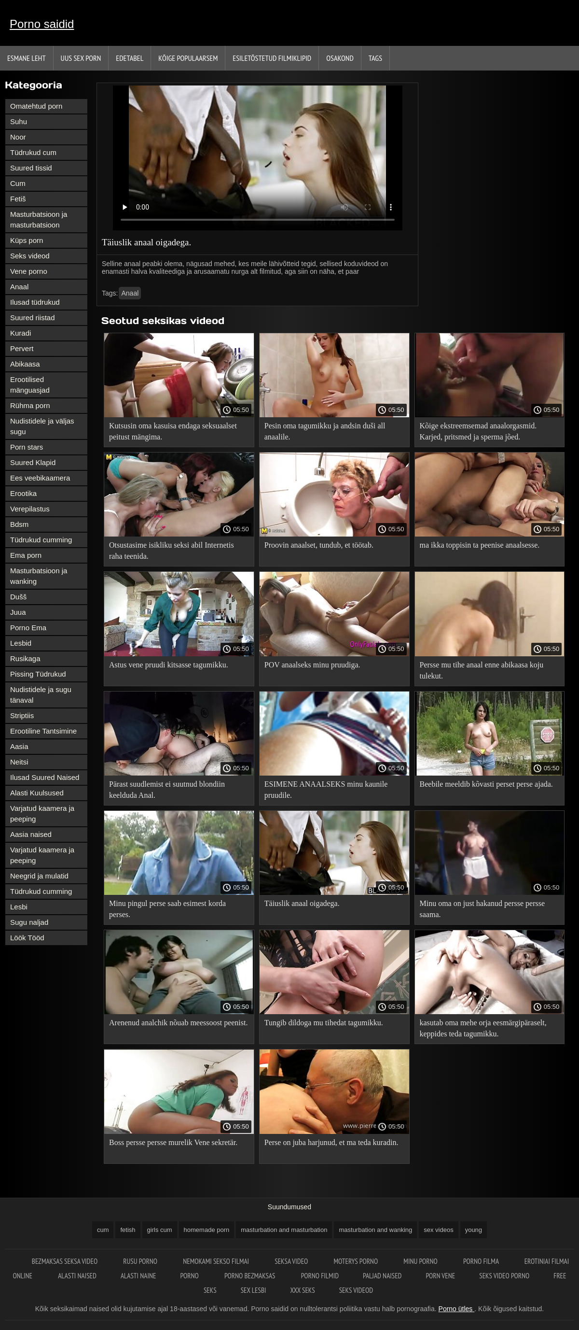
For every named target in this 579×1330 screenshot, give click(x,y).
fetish (127, 1229)
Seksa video (292, 1261)
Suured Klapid (32, 462)
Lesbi (19, 907)
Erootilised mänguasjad (30, 384)
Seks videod (30, 256)
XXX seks (302, 1290)
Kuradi (20, 333)
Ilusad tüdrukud (35, 302)
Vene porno (28, 271)
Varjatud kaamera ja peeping (42, 813)
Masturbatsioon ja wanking (38, 575)
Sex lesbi (253, 1290)
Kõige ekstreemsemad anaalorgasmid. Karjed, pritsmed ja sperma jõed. (478, 431)
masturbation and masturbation (284, 1229)
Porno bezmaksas (250, 1275)
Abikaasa (25, 364)
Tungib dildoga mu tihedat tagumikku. (323, 1023)
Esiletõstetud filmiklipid (272, 58)
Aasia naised (31, 834)
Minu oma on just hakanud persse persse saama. (482, 909)
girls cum (159, 1229)
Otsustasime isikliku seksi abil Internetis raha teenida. (171, 550)
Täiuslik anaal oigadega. (302, 903)
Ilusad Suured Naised (44, 777)
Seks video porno (504, 1275)
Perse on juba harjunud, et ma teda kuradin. (331, 1142)
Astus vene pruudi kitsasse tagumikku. (168, 665)
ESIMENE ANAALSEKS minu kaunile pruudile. (326, 789)
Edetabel (129, 58)
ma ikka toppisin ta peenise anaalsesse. (480, 545)
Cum (18, 183)
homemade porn (207, 1229)
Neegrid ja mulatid (39, 876)
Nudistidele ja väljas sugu (42, 426)
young (473, 1229)
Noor (18, 137)
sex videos (438, 1229)
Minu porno (421, 1261)
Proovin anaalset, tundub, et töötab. (318, 545)
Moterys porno (357, 1261)
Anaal (19, 287)
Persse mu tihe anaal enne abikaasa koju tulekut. (482, 670)
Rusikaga (25, 658)
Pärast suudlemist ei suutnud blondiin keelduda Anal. (167, 789)
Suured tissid (31, 168)
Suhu (18, 121)
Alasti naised (77, 1275)
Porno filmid (320, 1275)
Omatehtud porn (36, 106)
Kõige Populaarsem (188, 58)
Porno (190, 1275)
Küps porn (26, 240)
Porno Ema (28, 627)
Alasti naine (138, 1275)
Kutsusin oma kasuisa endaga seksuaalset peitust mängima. (173, 431)
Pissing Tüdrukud (38, 674)
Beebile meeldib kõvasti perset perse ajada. (486, 784)
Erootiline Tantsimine (43, 731)
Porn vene (440, 1275)
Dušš (18, 597)
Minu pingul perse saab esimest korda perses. (167, 909)
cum (103, 1229)
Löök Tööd (27, 938)
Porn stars (26, 447)
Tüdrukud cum (33, 152)
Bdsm (19, 524)
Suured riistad (32, 317)
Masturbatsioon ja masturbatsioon (38, 219)
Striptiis (22, 715)
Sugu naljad (29, 922)
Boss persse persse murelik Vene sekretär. (173, 1142)
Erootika (23, 493)
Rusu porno (141, 1261)
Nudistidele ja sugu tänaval (40, 694)
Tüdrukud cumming (41, 540)
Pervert (21, 348)
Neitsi (19, 762)
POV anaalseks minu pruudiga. (312, 665)
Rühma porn (30, 405)
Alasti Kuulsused (37, 793)
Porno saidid (42, 23)
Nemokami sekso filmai (216, 1261)
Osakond (340, 58)
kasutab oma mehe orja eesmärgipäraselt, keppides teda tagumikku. (483, 1028)
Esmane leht (26, 58)
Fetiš (18, 199)
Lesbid (20, 643)
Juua (18, 612)
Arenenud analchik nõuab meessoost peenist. (178, 1023)
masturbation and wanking (375, 1229)
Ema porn (25, 555)
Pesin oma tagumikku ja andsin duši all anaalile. (325, 431)
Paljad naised (382, 1275)
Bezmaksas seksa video (65, 1261)
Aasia (19, 746)
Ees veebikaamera (40, 478)
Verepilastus (30, 509)
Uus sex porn (81, 58)
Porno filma (481, 1261)
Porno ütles (457, 1309)
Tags (375, 58)
